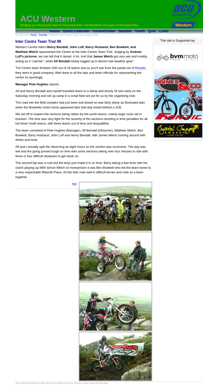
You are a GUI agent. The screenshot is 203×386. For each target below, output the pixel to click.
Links (163, 31)
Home (55, 31)
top (74, 184)
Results (140, 68)
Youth (140, 31)
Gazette (125, 31)
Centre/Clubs (104, 31)
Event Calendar (76, 31)
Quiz (152, 31)
